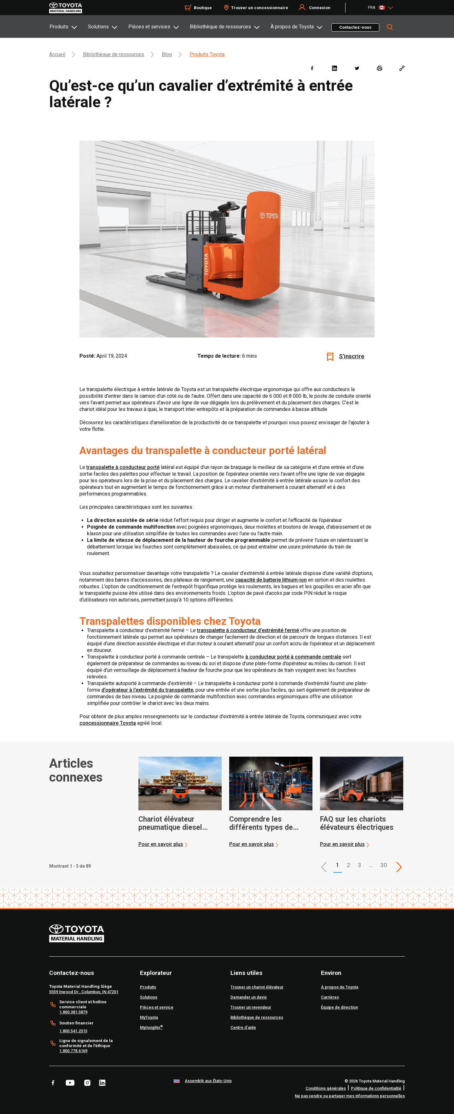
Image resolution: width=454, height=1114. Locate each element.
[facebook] (312, 68)
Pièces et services (149, 27)
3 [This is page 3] (359, 865)
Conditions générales (326, 1088)
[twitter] (357, 68)
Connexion (319, 7)
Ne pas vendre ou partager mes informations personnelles (350, 1095)
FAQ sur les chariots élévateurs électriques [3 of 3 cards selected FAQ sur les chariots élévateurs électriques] (356, 823)
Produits (58, 27)
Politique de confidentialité (376, 1088)
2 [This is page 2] (348, 865)
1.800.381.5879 (73, 1012)
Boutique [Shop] (203, 7)
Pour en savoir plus (160, 844)
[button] (323, 867)
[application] (180, 802)
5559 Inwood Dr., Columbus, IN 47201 (83, 991)
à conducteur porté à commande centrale (293, 657)
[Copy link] (402, 68)
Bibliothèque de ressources (220, 27)
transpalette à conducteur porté (123, 467)
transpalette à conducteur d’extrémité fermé (248, 630)
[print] (379, 68)
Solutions (98, 27)
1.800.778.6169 (73, 1050)
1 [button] (337, 865)
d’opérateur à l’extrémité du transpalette (147, 690)
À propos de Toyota (292, 27)
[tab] (68, 26)
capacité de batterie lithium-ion (271, 580)
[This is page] (399, 867)
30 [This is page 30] (383, 865)
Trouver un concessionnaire (259, 7)
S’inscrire (351, 356)
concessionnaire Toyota (107, 723)
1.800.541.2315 (73, 1031)
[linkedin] (334, 68)
